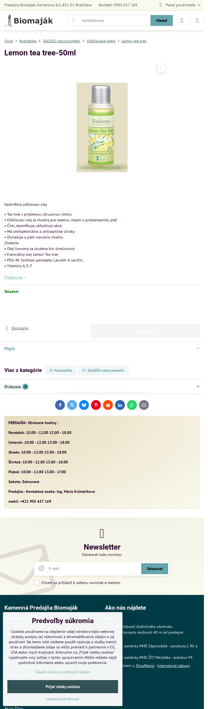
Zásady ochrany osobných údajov (63, 671)
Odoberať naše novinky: (102, 554)
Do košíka (145, 309)
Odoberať (154, 568)
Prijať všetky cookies (63, 686)
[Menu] (197, 20)
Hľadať (161, 20)
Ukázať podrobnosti (62, 698)
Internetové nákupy (173, 665)
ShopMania (145, 665)
